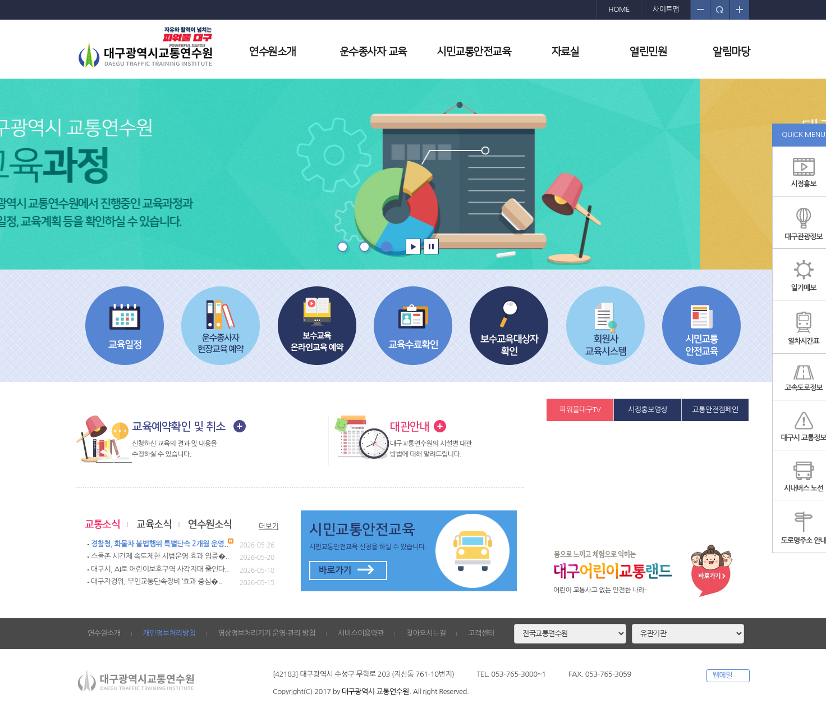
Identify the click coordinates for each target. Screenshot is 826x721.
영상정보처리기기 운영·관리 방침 (266, 633)
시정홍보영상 (647, 409)
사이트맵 (666, 9)
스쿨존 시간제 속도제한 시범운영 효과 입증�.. (160, 556)
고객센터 (481, 633)
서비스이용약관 (361, 633)
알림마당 (731, 52)
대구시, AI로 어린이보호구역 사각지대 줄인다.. (159, 569)
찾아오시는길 (426, 633)
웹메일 (722, 675)
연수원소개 (272, 52)
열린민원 (648, 52)
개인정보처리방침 (169, 633)
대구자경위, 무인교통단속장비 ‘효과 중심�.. (156, 581)
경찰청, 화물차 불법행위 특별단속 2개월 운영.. (159, 543)
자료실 (566, 52)
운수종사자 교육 (373, 52)
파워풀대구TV (579, 409)
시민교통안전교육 (474, 52)
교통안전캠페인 (715, 409)
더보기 (268, 526)
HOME (619, 9)
